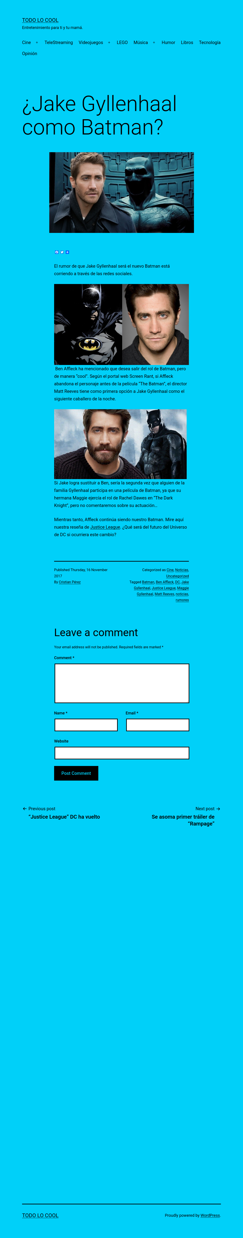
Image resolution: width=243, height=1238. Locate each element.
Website (61, 741)
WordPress (210, 1215)
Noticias (181, 570)
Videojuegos (91, 42)
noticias (182, 594)
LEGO (122, 42)
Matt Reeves (164, 594)
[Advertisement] (55, 914)
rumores (182, 600)
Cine (26, 42)
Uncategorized (177, 576)
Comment (64, 657)
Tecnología (210, 42)
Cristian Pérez (70, 582)
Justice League (105, 527)
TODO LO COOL (40, 20)
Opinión (29, 53)
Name (60, 713)
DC (177, 582)
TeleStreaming (59, 42)
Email (132, 713)
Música (141, 42)
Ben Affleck (165, 582)
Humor (168, 42)
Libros (187, 42)
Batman (148, 582)
